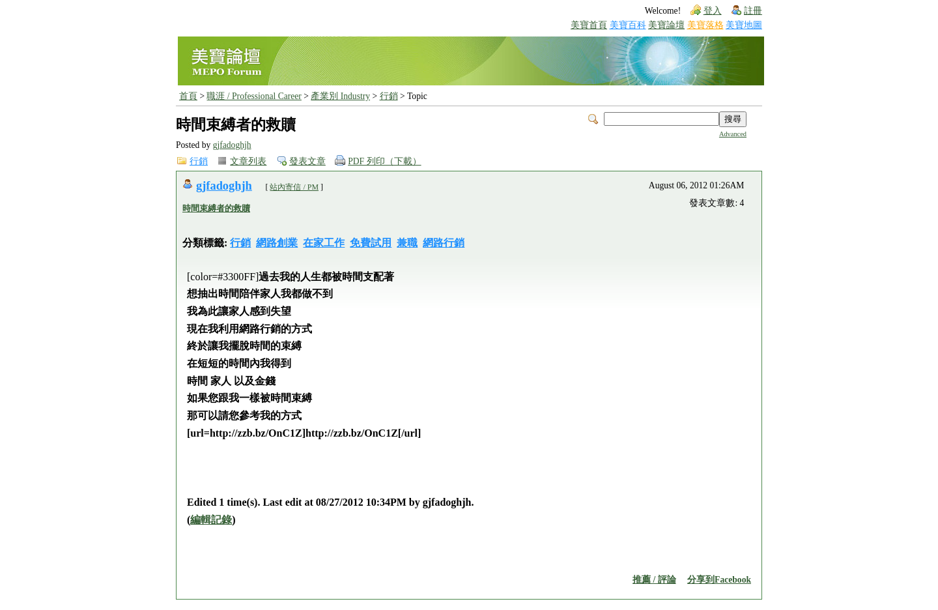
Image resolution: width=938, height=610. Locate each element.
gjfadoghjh (232, 145)
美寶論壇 (666, 25)
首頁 (188, 96)
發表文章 (307, 161)
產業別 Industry (340, 96)
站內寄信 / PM (294, 187)
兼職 (407, 242)
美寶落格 (705, 25)
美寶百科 (628, 25)
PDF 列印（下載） (384, 161)
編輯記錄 (211, 519)
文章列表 (248, 161)
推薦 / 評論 (654, 580)
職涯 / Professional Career (253, 96)
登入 (713, 11)
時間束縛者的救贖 (216, 208)
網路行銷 (443, 242)
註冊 (753, 11)
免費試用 (370, 242)
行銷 (389, 96)
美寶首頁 (589, 25)
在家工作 (324, 242)
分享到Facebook (719, 580)
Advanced (732, 134)
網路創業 (277, 242)
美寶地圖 (744, 25)
